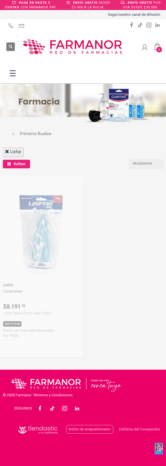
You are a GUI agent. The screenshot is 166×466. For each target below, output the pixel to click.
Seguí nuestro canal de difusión (134, 14)
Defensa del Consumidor (139, 429)
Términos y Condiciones (52, 395)
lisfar (13, 151)
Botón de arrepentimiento (90, 429)
